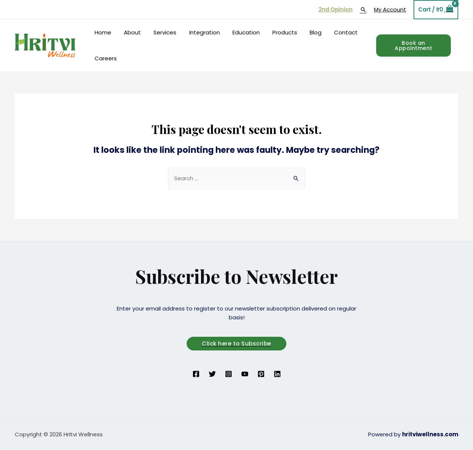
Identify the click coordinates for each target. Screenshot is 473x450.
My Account (390, 9)
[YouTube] (244, 373)
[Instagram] (228, 373)
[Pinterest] (261, 373)
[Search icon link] (363, 9)
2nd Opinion (336, 9)
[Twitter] (212, 373)
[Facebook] (196, 373)
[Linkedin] (277, 373)
